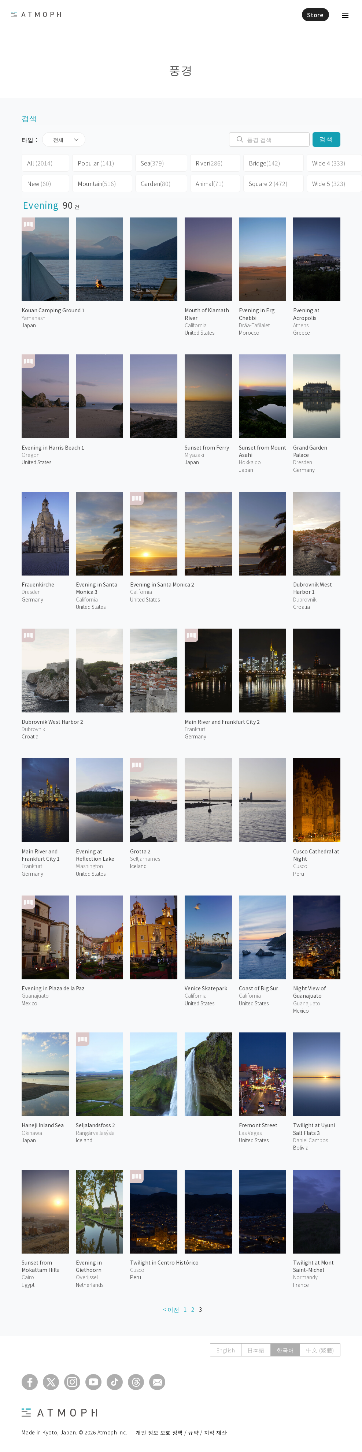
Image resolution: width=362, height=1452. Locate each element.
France (301, 1284)
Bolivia (301, 1147)
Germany (304, 469)
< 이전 (171, 1309)
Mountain (97, 183)
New (39, 183)
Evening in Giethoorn (89, 1266)
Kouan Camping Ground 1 (53, 310)
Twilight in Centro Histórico (164, 1262)
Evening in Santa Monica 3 (96, 588)
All (40, 163)
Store (315, 14)
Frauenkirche (38, 584)
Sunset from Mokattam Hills (40, 1266)
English (225, 1350)
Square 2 (268, 183)
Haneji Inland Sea (43, 1125)
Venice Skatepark (206, 988)
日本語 (256, 1350)
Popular (96, 163)
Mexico (29, 1003)
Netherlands (89, 1284)
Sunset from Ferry (207, 447)
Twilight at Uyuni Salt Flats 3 (314, 1128)
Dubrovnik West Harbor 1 (312, 588)
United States (199, 332)
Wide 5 (329, 183)
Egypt (28, 1284)
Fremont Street (258, 1125)
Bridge (264, 163)
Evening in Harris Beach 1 (53, 447)
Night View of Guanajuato (309, 991)
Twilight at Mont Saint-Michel (313, 1266)
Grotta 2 (140, 851)
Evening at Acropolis (306, 313)
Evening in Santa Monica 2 (162, 584)
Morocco (249, 332)
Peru (298, 873)
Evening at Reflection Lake (95, 855)
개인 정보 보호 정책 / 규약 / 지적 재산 (181, 1432)
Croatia (301, 606)
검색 (326, 139)
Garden (156, 183)
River (209, 163)
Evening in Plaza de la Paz (53, 988)
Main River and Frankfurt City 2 (222, 721)
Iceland (138, 866)
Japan (29, 325)
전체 (58, 139)
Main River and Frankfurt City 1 (41, 855)
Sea (152, 163)
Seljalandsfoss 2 (95, 1125)
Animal (210, 183)
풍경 (181, 69)
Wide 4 (329, 163)
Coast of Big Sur (258, 988)
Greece (301, 332)
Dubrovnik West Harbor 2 (52, 721)
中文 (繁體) (320, 1350)
